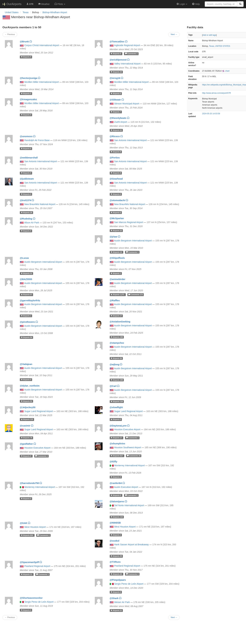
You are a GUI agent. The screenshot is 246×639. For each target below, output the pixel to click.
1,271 (118, 295)
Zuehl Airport (120, 122)
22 (116, 72)
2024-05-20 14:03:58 (211, 114)
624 (27, 535)
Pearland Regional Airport (37, 566)
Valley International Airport (127, 63)
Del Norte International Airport (129, 505)
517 (117, 456)
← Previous (10, 34)
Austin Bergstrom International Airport (133, 240)
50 (116, 358)
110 (117, 517)
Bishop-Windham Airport (55, 12)
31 (26, 273)
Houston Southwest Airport (127, 447)
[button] (60, 4)
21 (116, 610)
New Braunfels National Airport (39, 204)
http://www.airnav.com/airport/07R (216, 93)
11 (27, 574)
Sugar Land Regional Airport (38, 411)
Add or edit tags (209, 35)
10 (133, 456)
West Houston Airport (35, 527)
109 (117, 380)
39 (116, 556)
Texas (211, 46)
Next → (174, 34)
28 (26, 212)
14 (116, 252)
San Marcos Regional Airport (128, 222)
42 (116, 574)
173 (135, 295)
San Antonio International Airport (130, 140)
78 (26, 438)
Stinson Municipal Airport (126, 103)
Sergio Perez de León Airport (128, 584)
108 (117, 337)
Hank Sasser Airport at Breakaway (131, 544)
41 (116, 130)
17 (116, 316)
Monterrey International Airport (129, 465)
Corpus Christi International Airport (41, 45)
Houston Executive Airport (127, 429)
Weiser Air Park (122, 602)
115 (27, 419)
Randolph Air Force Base (37, 140)
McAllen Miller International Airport (41, 82)
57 (26, 295)
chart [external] (225, 71)
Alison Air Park (31, 222)
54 (26, 337)
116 (117, 401)
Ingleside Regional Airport (127, 45)
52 (26, 401)
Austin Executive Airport (126, 487)
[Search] (240, 4)
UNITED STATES (222, 46)
